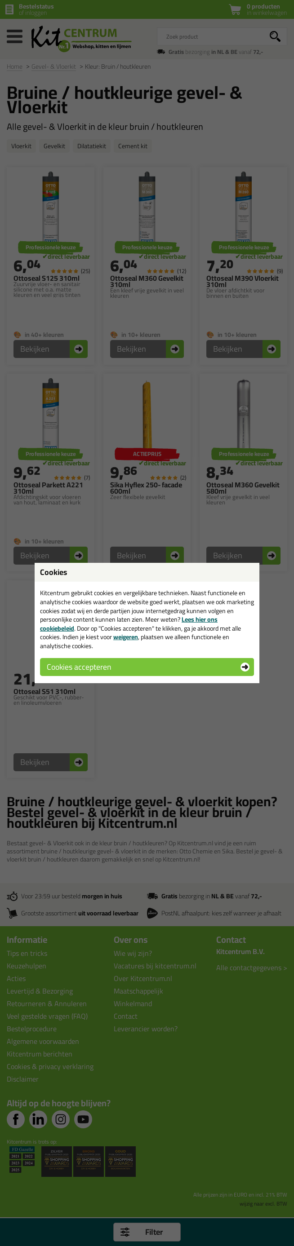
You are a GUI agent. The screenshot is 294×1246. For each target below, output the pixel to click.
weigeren (125, 637)
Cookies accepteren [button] (79, 666)
